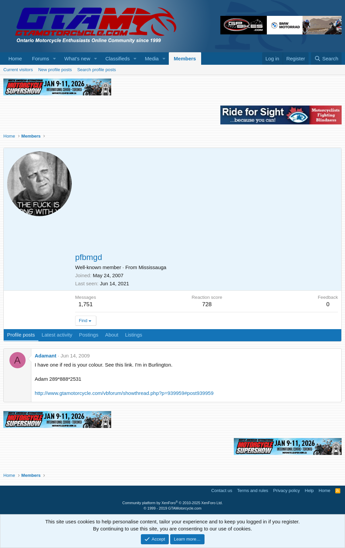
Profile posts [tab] (21, 335)
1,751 (86, 304)
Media (152, 58)
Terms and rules (252, 490)
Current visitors (18, 69)
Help (309, 490)
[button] (54, 58)
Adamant (45, 355)
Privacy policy (286, 490)
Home (15, 58)
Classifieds (117, 58)
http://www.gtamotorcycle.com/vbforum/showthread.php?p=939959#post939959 (124, 393)
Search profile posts (96, 69)
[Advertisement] (206, 202)
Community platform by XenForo (172, 503)
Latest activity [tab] (57, 335)
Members (185, 58)
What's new (77, 58)
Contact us (221, 490)
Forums (40, 58)
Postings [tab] (88, 335)
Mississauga (152, 267)
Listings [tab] (133, 335)
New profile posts (55, 69)
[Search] (326, 58)
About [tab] (111, 335)
